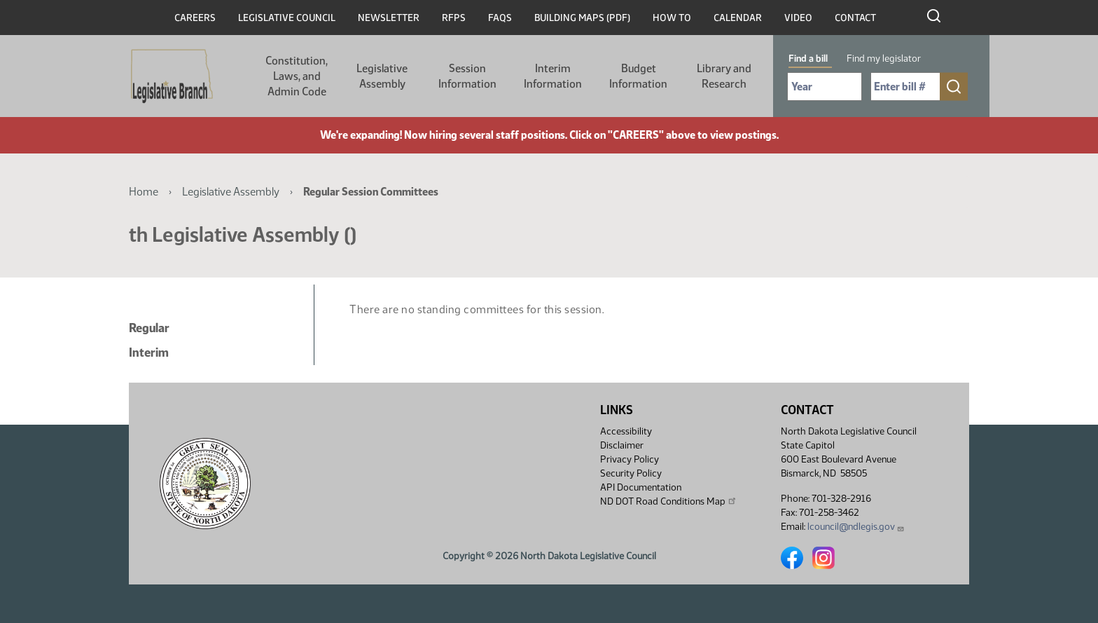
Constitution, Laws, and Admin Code (296, 76)
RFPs (454, 18)
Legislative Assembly (382, 76)
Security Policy (631, 473)
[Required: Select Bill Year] (824, 86)
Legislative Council (286, 18)
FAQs (500, 18)
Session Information (467, 76)
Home (143, 191)
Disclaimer (622, 445)
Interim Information (553, 76)
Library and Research (724, 76)
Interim (149, 352)
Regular (149, 328)
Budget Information (638, 76)
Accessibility (626, 431)
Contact (855, 18)
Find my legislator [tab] (884, 58)
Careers (195, 18)
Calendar (738, 18)
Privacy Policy (629, 459)
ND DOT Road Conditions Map (668, 501)
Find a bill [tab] (808, 58)
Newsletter (388, 18)
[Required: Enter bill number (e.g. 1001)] (905, 86)
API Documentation (640, 487)
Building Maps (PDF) (582, 18)
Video (798, 18)
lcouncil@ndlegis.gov (856, 527)
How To (672, 18)
